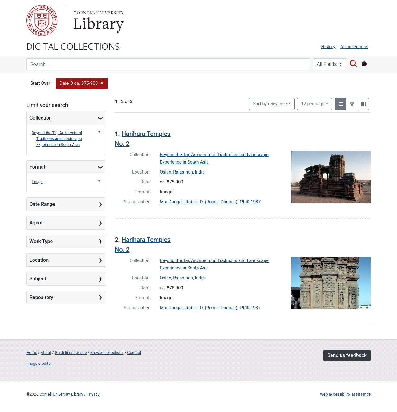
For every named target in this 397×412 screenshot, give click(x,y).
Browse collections (107, 352)
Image (37, 181)
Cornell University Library (61, 394)
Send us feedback (347, 355)
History (328, 46)
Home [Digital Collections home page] (31, 352)
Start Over (40, 83)
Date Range (42, 204)
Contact (134, 352)
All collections (354, 46)
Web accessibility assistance (345, 394)
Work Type (41, 241)
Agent (35, 223)
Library (98, 20)
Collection (40, 118)
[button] (82, 83)
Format (37, 167)
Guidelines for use (71, 352)
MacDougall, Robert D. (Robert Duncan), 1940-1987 (210, 202)
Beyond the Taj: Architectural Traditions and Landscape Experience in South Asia (57, 138)
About (46, 352)
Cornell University (41, 20)
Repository (41, 297)
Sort (270, 103)
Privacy (93, 394)
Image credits (38, 363)
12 (313, 103)
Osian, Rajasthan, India (182, 172)
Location (39, 260)
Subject (37, 279)
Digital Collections (73, 46)
